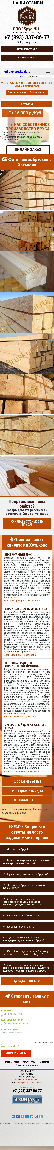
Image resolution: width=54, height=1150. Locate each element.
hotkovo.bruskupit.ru (16, 71)
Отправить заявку (15, 1053)
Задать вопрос (38, 92)
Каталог (17, 1062)
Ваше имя (6, 1010)
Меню (48, 70)
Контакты (44, 1062)
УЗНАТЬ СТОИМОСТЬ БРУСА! (27, 523)
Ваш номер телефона (12, 1020)
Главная (8, 1062)
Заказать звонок (17, 92)
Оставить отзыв (27, 781)
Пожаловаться (27, 800)
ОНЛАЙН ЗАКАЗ (28, 149)
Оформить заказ (27, 57)
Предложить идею (27, 791)
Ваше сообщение (10, 1029)
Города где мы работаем (27, 1065)
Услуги (26, 1062)
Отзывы (34, 1062)
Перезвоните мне (27, 49)
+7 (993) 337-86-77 (27, 37)
